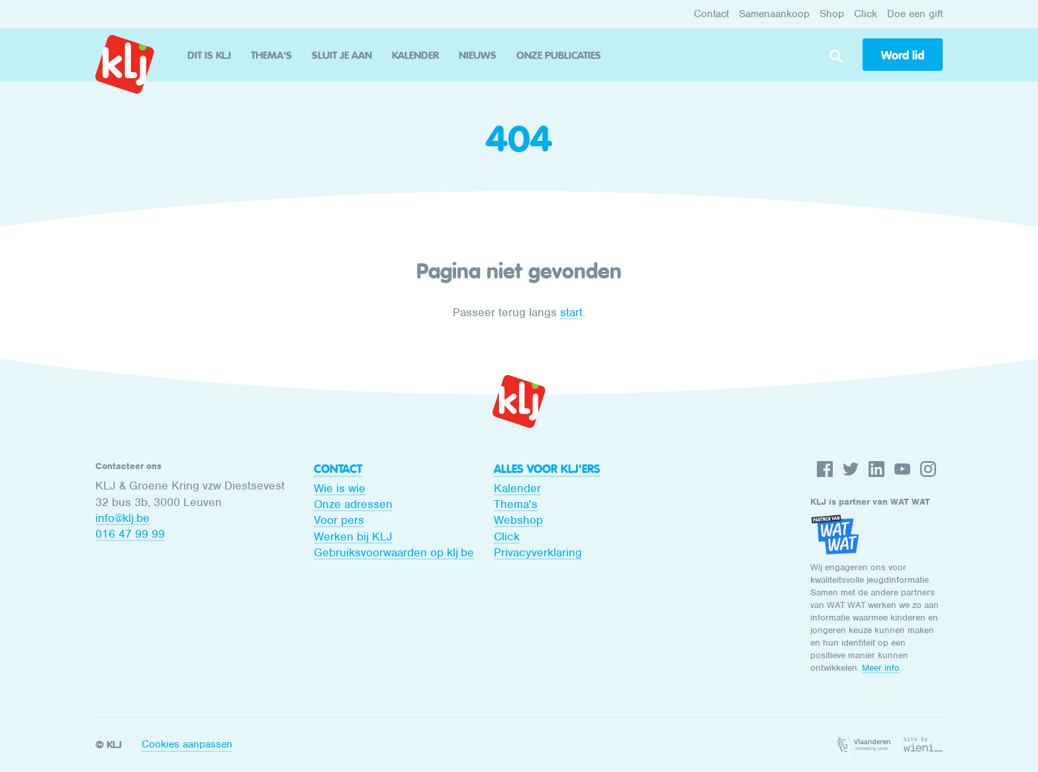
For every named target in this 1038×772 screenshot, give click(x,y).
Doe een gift (915, 14)
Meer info (881, 667)
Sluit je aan (342, 55)
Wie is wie (339, 488)
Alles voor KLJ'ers (547, 469)
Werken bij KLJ (353, 536)
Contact (711, 14)
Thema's (271, 55)
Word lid (902, 56)
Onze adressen (353, 504)
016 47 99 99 (130, 534)
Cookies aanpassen (187, 744)
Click (865, 14)
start (571, 312)
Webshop (518, 520)
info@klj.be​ (122, 518)
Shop (832, 14)
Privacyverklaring (538, 552)
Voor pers (339, 520)
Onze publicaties (558, 55)
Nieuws (477, 55)
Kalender (415, 55)
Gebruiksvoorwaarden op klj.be (394, 552)
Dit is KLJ (209, 55)
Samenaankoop (774, 14)
